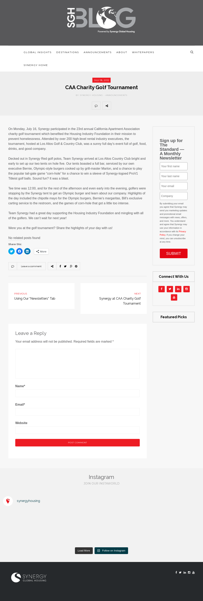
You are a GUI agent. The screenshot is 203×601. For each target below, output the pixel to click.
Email (20, 404)
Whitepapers (143, 52)
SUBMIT (173, 253)
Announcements (98, 52)
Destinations (67, 52)
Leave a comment (31, 266)
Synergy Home (36, 65)
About (121, 52)
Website (21, 423)
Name (20, 386)
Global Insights (38, 52)
